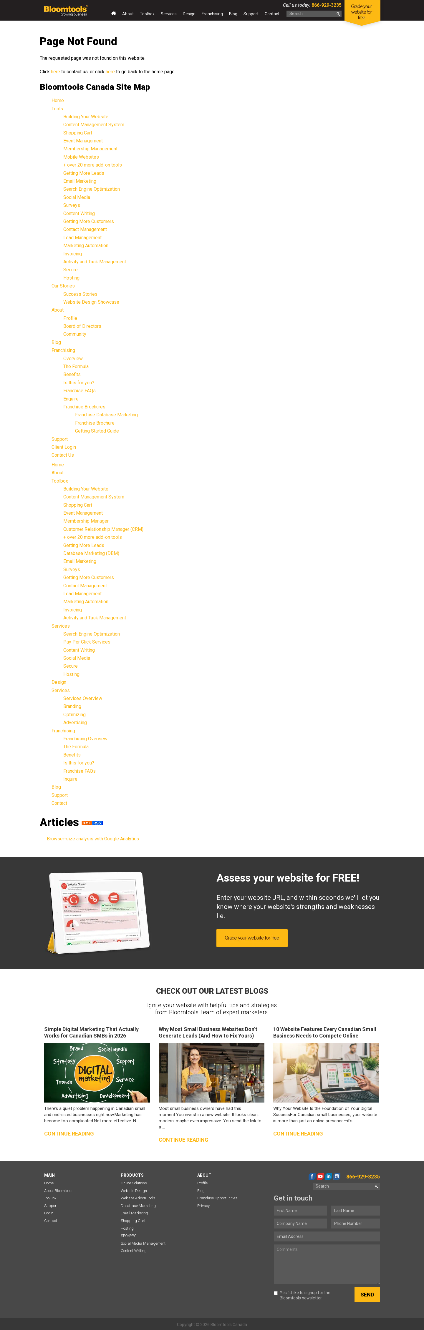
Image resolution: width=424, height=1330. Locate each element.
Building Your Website (85, 116)
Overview (73, 358)
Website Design (134, 1190)
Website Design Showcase (91, 302)
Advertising (75, 722)
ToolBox (50, 1198)
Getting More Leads (83, 173)
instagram (336, 1176)
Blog (233, 13)
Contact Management (85, 229)
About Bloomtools (58, 1190)
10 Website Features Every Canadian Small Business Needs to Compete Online (324, 1032)
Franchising (212, 13)
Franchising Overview (85, 739)
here (55, 71)
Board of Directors (82, 326)
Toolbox (147, 13)
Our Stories (63, 286)
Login (48, 1213)
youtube (320, 1176)
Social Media (76, 197)
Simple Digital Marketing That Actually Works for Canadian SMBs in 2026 (91, 1032)
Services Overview (82, 698)
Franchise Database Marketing (106, 415)
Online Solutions (134, 1183)
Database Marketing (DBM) (91, 553)
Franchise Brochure (95, 423)
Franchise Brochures (84, 407)
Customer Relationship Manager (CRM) (103, 529)
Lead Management (82, 237)
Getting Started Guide (97, 431)
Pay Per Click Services (86, 642)
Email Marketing (79, 181)
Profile (70, 318)
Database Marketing (138, 1205)
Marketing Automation (85, 245)
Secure (70, 269)
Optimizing (74, 714)
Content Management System (93, 124)
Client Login (64, 447)
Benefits (72, 374)
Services (169, 13)
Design (189, 13)
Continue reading (69, 1133)
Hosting (71, 278)
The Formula (76, 366)
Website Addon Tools (138, 1198)
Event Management (83, 141)
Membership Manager (86, 521)
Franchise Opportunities (217, 1198)
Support (251, 13)
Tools (57, 109)
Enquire (71, 399)
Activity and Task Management (94, 262)
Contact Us (63, 455)
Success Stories (80, 294)
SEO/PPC (129, 1235)
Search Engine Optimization (91, 189)
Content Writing (79, 213)
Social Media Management (143, 1243)
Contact (272, 13)
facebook (312, 1176)
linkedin (328, 1176)
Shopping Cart (77, 133)
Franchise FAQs (79, 390)
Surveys (71, 205)
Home (113, 15)
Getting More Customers (88, 221)
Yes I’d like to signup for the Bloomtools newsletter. (302, 1295)
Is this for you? (78, 382)
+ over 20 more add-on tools (92, 165)
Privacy (203, 1205)
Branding (72, 706)
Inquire (70, 779)
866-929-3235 (326, 5)
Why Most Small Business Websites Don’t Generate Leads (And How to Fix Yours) (208, 1032)
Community (74, 334)
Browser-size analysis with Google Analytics (93, 839)
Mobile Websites (81, 157)
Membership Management (90, 149)
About (128, 13)
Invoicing (72, 254)
